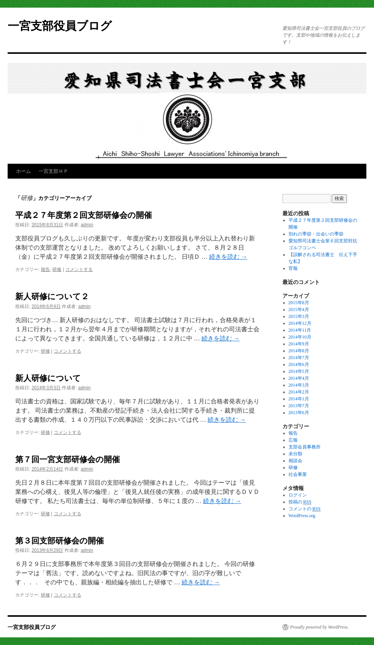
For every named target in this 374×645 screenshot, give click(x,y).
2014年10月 (300, 337)
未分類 (295, 453)
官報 (293, 268)
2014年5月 (299, 371)
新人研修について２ (52, 296)
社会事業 (298, 474)
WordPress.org (302, 515)
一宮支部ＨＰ (53, 171)
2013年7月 (299, 405)
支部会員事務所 (305, 447)
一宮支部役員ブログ (60, 25)
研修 (56, 269)
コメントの (305, 509)
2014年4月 (299, 378)
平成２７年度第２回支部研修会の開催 (83, 215)
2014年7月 (299, 357)
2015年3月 (299, 316)
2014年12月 (300, 323)
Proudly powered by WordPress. (319, 627)
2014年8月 (299, 350)
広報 (293, 440)
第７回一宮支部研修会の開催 (67, 459)
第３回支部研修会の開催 (59, 540)
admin (87, 224)
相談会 (295, 460)
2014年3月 (299, 385)
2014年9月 (299, 344)
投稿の (300, 502)
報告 (45, 269)
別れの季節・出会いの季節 (316, 234)
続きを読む (228, 256)
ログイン (298, 495)
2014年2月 (299, 392)
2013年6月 (299, 412)
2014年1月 (299, 399)
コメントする (79, 269)
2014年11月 (300, 330)
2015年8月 (299, 302)
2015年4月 (299, 309)
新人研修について (48, 378)
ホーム (23, 171)
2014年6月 (299, 364)
